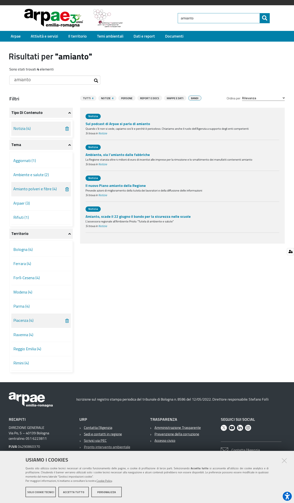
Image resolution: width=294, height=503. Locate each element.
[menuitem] (16, 36)
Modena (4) (22, 292)
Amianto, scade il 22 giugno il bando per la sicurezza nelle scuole (138, 216)
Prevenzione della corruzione (176, 434)
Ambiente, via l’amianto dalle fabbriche (118, 154)
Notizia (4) (22, 128)
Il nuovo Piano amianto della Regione (116, 185)
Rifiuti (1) (21, 217)
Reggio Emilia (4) (27, 349)
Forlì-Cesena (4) (26, 278)
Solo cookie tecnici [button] (40, 492)
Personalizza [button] (106, 492)
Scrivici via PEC (95, 440)
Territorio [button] (20, 233)
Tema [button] (16, 145)
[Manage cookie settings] (290, 251)
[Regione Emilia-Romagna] (152, 18)
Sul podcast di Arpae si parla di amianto (118, 123)
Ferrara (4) (22, 264)
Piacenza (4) (23, 320)
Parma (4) (21, 306)
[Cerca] (273, 18)
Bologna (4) (23, 249)
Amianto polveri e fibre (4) (35, 189)
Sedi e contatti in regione (103, 434)
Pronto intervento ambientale (107, 447)
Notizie (102, 133)
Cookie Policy (104, 481)
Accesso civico (164, 440)
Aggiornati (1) (24, 161)
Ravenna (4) (23, 335)
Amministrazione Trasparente (177, 427)
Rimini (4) (21, 363)
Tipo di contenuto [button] (27, 112)
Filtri (14, 98)
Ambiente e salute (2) (31, 175)
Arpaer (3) (21, 203)
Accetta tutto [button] (73, 492)
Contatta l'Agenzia (98, 427)
